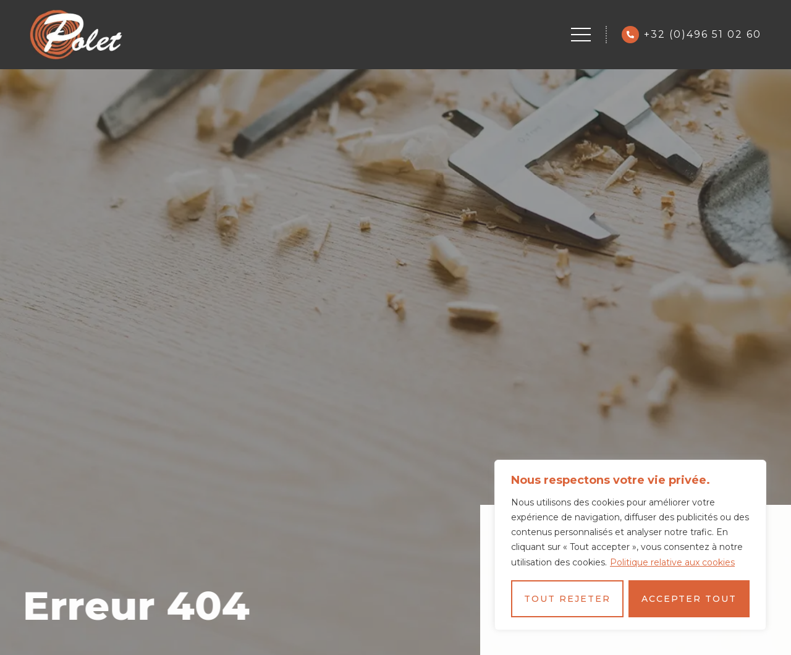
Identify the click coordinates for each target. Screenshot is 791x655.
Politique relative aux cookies (672, 562)
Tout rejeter (567, 598)
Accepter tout (689, 598)
